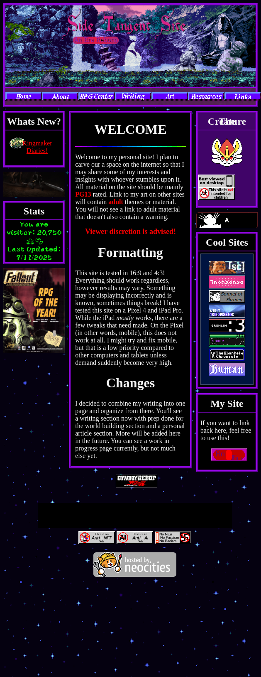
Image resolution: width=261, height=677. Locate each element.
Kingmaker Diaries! (37, 147)
